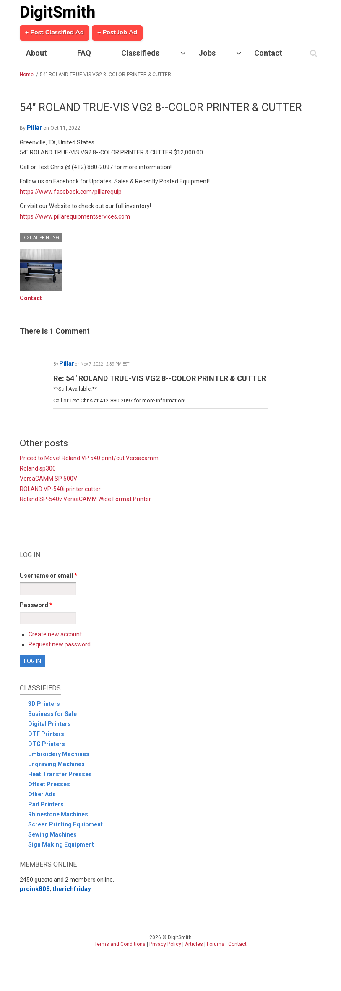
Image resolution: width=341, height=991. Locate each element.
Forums (215, 944)
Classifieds (140, 53)
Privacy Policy (165, 944)
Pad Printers (46, 804)
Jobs (207, 53)
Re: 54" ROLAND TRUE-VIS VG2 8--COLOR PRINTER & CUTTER (159, 378)
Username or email (48, 575)
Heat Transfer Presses (60, 774)
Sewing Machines (52, 834)
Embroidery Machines (58, 754)
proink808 (35, 889)
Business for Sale (52, 713)
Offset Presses (49, 784)
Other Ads (42, 794)
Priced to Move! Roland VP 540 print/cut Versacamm (89, 458)
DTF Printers (46, 734)
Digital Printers (49, 724)
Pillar (34, 127)
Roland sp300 (38, 468)
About (36, 53)
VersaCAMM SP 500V (48, 478)
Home (27, 74)
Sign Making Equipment (61, 844)
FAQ (84, 53)
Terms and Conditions (120, 944)
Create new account (55, 634)
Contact (268, 53)
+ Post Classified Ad (54, 32)
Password (36, 605)
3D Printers (44, 703)
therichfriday (71, 889)
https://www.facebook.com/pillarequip (71, 191)
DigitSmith (57, 12)
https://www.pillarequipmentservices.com (75, 216)
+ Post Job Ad (117, 32)
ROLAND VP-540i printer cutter (60, 489)
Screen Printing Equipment (65, 824)
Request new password (60, 644)
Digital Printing (40, 237)
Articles (194, 944)
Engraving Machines (56, 764)
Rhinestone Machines (58, 814)
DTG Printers (46, 744)
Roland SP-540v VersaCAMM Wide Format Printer (85, 499)
